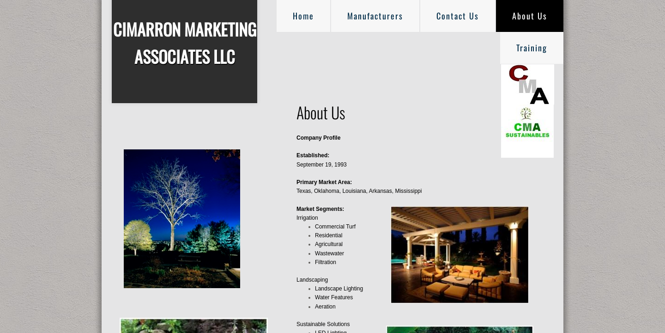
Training (531, 48)
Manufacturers (375, 16)
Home (303, 16)
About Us (529, 16)
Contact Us (457, 16)
